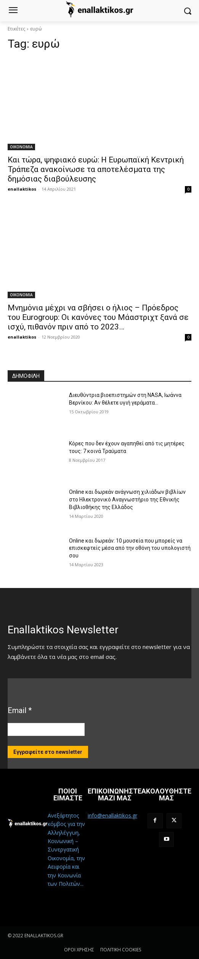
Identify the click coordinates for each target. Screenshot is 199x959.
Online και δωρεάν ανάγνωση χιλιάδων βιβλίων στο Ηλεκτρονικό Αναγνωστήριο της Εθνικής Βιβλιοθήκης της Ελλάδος (127, 499)
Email (20, 710)
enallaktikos (22, 189)
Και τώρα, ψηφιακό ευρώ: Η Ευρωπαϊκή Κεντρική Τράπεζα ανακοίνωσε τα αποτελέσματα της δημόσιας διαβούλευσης (96, 169)
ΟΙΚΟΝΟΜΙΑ (21, 146)
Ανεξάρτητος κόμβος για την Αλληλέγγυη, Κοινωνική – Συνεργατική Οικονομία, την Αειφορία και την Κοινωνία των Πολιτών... (66, 849)
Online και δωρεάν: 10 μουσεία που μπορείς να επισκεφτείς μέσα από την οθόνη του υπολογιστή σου (130, 548)
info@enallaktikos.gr (112, 815)
